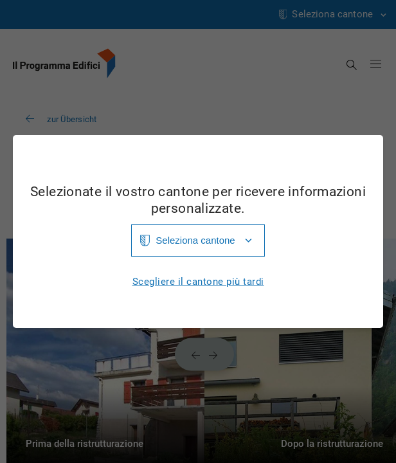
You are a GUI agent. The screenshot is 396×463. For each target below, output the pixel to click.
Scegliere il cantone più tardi (198, 282)
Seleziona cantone (195, 240)
